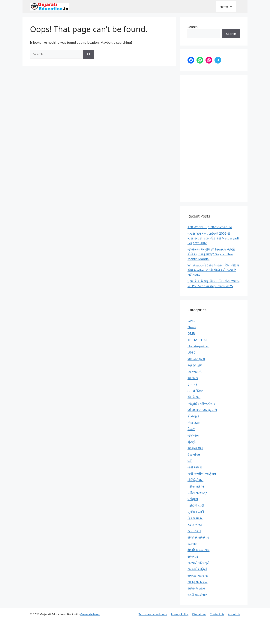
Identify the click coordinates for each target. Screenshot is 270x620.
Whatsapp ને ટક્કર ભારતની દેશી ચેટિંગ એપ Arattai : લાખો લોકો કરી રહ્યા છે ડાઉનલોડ (213, 270)
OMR (191, 333)
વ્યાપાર (192, 543)
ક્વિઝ (191, 429)
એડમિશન (194, 397)
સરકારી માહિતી (197, 569)
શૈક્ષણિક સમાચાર (198, 550)
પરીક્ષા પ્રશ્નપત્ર (197, 493)
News (192, 327)
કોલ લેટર (194, 422)
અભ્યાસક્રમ (196, 359)
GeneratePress (90, 614)
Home (228, 6)
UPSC (192, 352)
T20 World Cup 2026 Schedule (210, 227)
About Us (234, 614)
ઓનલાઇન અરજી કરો (202, 410)
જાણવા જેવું (195, 448)
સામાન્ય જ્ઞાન (196, 588)
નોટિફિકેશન (195, 480)
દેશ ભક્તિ (194, 454)
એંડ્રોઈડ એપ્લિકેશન (201, 403)
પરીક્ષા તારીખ (196, 486)
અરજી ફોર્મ (195, 365)
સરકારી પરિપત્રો (198, 563)
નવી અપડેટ (195, 467)
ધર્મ (190, 461)
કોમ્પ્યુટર (194, 416)
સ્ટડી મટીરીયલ (197, 594)
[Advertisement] (214, 138)
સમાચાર (193, 556)
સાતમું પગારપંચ (197, 582)
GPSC (192, 321)
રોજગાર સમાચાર (198, 537)
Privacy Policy (179, 614)
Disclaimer (199, 614)
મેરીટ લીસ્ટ (195, 524)
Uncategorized (198, 346)
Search (193, 27)
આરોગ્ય (193, 378)
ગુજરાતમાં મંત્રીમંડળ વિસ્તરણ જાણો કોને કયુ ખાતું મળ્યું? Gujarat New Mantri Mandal (211, 254)
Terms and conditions (153, 614)
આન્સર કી (195, 371)
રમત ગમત (194, 531)
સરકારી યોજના (198, 575)
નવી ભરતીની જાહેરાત (202, 473)
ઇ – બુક (193, 384)
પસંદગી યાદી (196, 505)
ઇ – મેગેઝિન (195, 391)
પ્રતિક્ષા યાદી (196, 512)
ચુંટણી (192, 442)
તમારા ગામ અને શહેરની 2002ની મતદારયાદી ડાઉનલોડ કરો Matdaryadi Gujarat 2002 (213, 238)
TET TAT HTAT (197, 340)
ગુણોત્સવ (193, 435)
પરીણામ (193, 499)
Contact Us (217, 614)
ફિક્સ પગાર (195, 518)
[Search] (88, 54)
